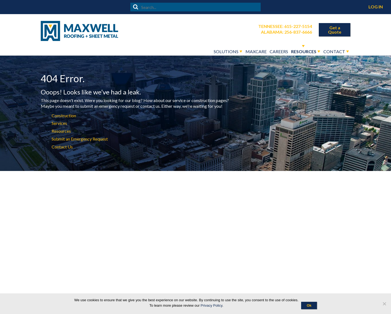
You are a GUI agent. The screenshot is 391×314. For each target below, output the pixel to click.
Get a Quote (334, 29)
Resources (303, 51)
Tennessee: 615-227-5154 (285, 26)
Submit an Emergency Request (80, 138)
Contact (334, 51)
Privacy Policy (211, 305)
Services (59, 123)
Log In (375, 6)
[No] (384, 303)
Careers (279, 51)
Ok (309, 305)
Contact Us (62, 146)
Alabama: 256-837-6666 (286, 31)
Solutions (226, 51)
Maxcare (256, 51)
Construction (64, 115)
